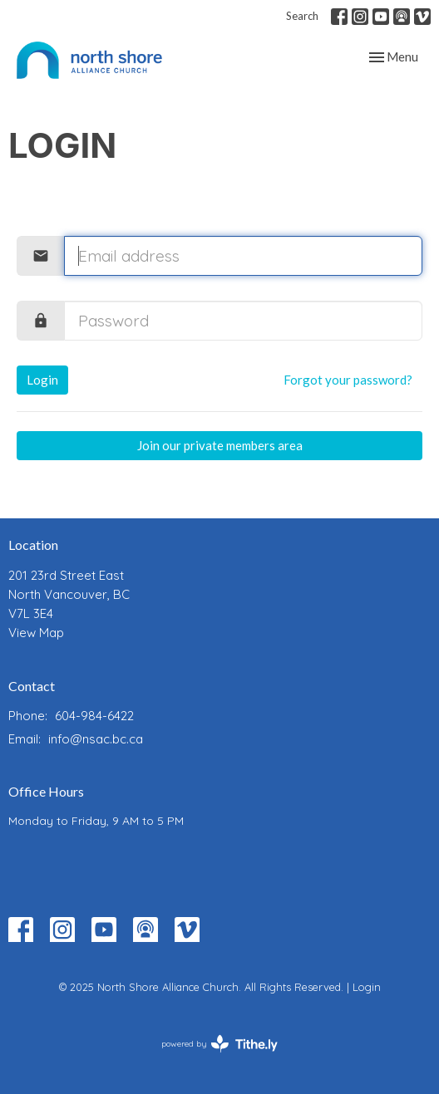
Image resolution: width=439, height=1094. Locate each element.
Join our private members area (220, 445)
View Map (36, 632)
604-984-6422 (94, 716)
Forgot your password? (348, 379)
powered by (219, 1043)
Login (42, 379)
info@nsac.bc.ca (95, 739)
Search (302, 15)
